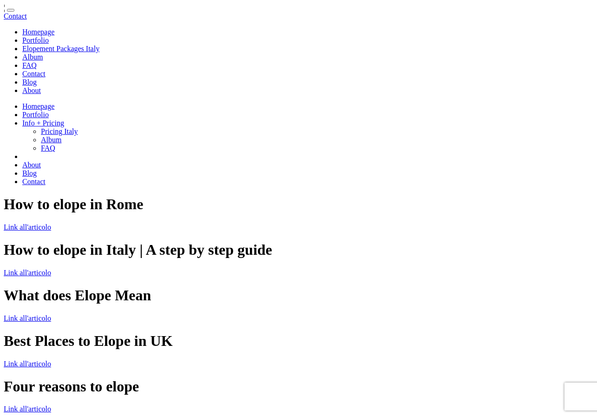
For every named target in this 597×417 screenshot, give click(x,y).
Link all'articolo (27, 227)
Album (32, 57)
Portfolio (35, 40)
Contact (15, 16)
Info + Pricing (43, 123)
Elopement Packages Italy (60, 49)
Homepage (38, 32)
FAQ (29, 65)
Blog (29, 82)
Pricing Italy (59, 131)
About (31, 90)
